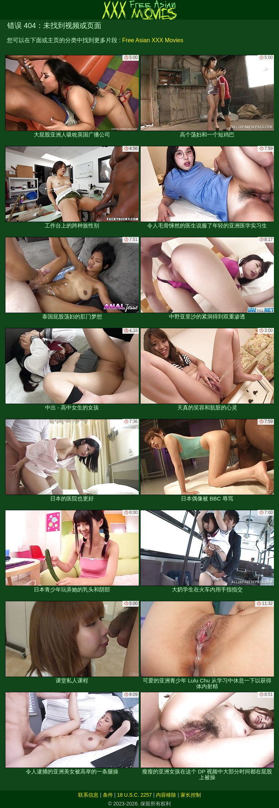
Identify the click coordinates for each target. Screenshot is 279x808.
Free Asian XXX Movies (152, 40)
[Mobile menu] (6, 10)
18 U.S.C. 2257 (134, 795)
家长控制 (191, 795)
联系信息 (88, 795)
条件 (108, 795)
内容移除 (166, 795)
